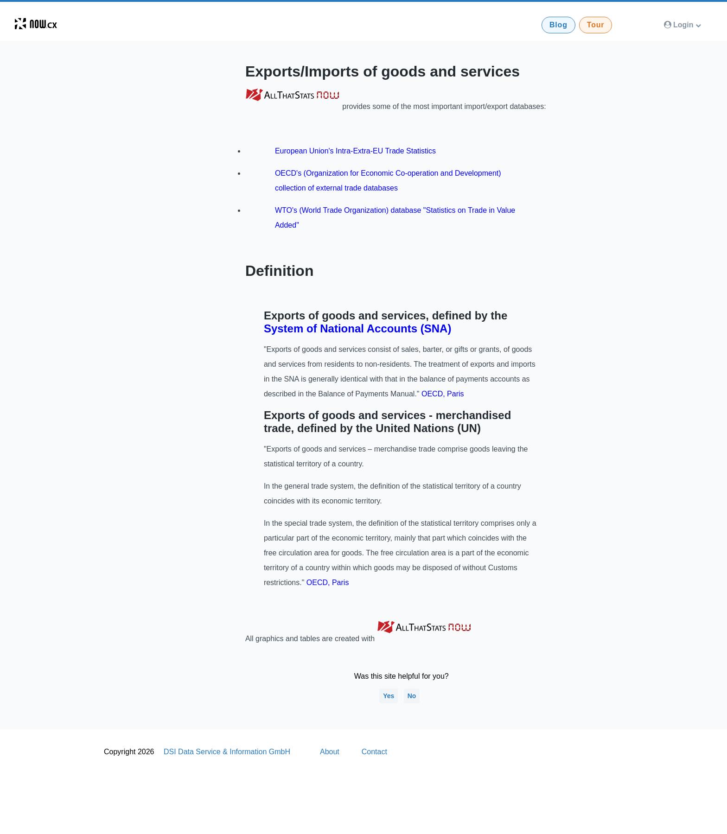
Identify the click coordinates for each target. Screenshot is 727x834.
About (329, 752)
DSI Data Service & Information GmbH (227, 752)
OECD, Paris (442, 394)
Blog (558, 25)
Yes (388, 696)
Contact (374, 752)
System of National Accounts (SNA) (358, 328)
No (412, 696)
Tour (596, 25)
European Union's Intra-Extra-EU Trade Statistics (355, 151)
